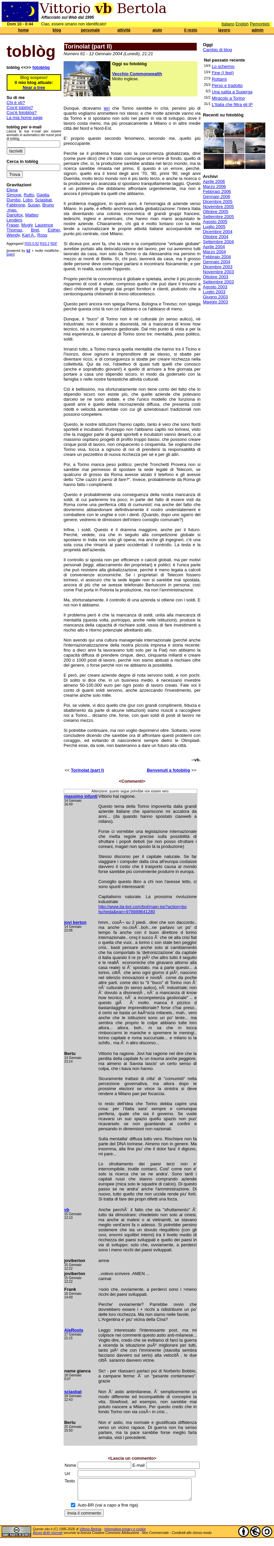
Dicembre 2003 (218, 266)
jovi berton (75, 922)
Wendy (13, 234)
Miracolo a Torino (228, 98)
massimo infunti (81, 796)
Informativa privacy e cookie (125, 1533)
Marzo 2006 (214, 186)
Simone (14, 194)
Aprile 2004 (214, 246)
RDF (54, 244)
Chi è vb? (16, 102)
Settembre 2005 (218, 216)
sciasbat (73, 1391)
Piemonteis (260, 24)
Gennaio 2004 (217, 261)
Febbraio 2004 (217, 256)
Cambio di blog (217, 49)
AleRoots (73, 1330)
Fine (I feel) (223, 72)
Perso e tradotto (227, 85)
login (10, 254)
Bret (35, 229)
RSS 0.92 (31, 244)
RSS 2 (45, 244)
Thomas (14, 229)
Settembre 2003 (218, 281)
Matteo (31, 214)
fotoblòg (41, 67)
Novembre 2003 (218, 271)
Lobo (28, 199)
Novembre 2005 (218, 206)
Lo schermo (223, 66)
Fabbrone (16, 204)
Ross (42, 234)
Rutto (29, 194)
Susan (33, 204)
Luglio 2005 (214, 226)
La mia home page (25, 117)
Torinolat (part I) (87, 770)
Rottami (219, 79)
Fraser (13, 224)
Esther (54, 229)
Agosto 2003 (215, 286)
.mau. (12, 209)
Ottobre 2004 (216, 236)
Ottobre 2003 (216, 276)
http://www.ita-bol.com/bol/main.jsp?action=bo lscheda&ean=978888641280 (142, 909)
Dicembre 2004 (218, 231)
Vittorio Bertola (90, 1533)
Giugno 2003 (215, 296)
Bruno (48, 204)
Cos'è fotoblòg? (22, 112)
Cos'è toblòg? (20, 107)
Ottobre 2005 (216, 211)
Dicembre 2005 (218, 201)
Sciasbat (43, 199)
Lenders (14, 219)
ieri (106, 108)
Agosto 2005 (215, 221)
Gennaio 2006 (217, 196)
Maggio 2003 (215, 301)
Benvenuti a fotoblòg (168, 770)
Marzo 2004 (214, 251)
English (242, 24)
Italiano (228, 24)
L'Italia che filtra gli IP (232, 104)
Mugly (27, 224)
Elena (12, 189)
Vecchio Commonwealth (137, 73)
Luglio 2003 (214, 291)
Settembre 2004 (218, 241)
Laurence (44, 224)
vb (66, 1209)
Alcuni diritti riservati (48, 1537)
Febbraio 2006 (217, 191)
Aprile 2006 (214, 181)
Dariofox (15, 214)
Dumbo (14, 199)
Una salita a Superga (232, 91)
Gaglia (42, 194)
